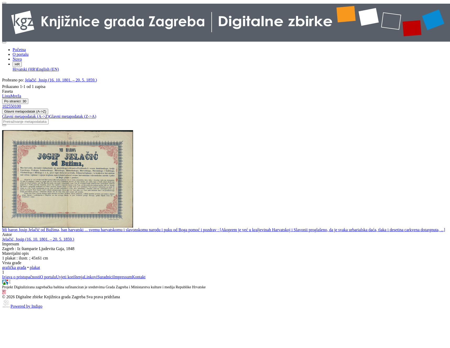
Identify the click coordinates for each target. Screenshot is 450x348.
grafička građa (14, 267)
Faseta (7, 91)
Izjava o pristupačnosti (21, 277)
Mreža (15, 96)
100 (18, 106)
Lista (6, 96)
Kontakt (139, 277)
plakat (35, 267)
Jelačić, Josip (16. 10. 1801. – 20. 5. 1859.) (61, 80)
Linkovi (90, 277)
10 (4, 106)
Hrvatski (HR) (25, 69)
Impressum (122, 277)
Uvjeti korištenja (70, 277)
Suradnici (105, 277)
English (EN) (48, 69)
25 (8, 106)
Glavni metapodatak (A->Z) (25, 111)
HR (17, 64)
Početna (19, 49)
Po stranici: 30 (15, 101)
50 (12, 106)
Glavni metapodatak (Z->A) (72, 116)
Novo (17, 59)
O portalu (21, 54)
